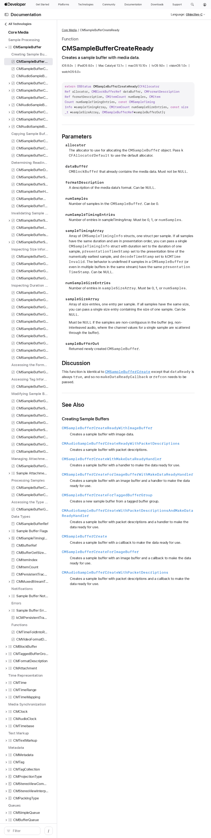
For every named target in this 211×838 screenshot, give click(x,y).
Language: (178, 14)
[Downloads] (157, 4)
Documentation (26, 14)
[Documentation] (133, 4)
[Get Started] (42, 4)
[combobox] (37, 831)
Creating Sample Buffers (122, 486)
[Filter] (37, 831)
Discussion (113, 430)
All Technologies (17, 24)
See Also (110, 472)
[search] (35, 831)
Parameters (114, 157)
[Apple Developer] (15, 4)
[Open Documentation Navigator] (6, 15)
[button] (192, 4)
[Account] (204, 4)
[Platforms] (63, 4)
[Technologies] (85, 4)
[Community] (109, 4)
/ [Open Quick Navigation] (74, 831)
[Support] (177, 4)
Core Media (106, 30)
